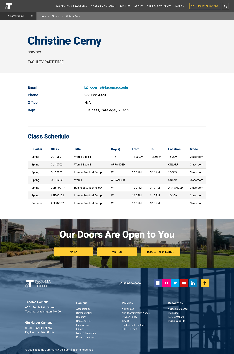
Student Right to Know (133, 325)
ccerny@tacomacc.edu (106, 87)
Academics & (71, 6)
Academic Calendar (178, 308)
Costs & (103, 6)
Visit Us (117, 251)
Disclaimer (173, 313)
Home (45, 16)
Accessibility (83, 308)
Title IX (125, 321)
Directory (57, 16)
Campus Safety (84, 313)
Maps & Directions (86, 333)
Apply (73, 251)
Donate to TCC (83, 321)
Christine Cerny (20, 16)
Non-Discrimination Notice (136, 313)
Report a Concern (85, 337)
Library (79, 329)
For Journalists (176, 317)
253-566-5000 (130, 283)
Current (159, 6)
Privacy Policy (129, 317)
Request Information (160, 251)
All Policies (128, 308)
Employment (82, 325)
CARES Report (129, 329)
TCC (125, 6)
